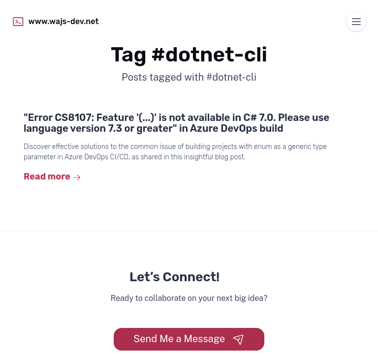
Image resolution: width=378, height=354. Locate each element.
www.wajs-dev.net (55, 21)
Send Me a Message (189, 339)
